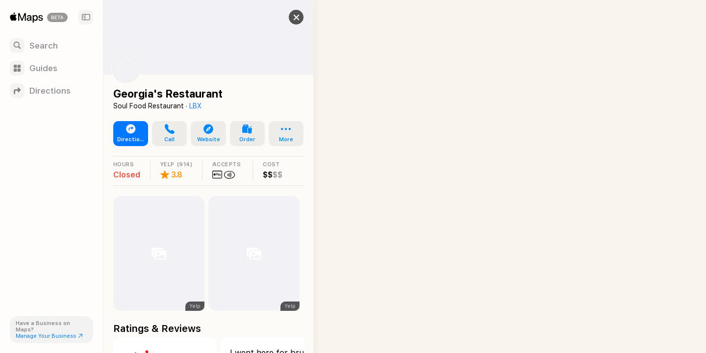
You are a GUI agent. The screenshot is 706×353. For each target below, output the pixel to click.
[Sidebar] (85, 17)
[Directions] (51, 90)
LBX (195, 106)
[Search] (51, 45)
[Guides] (51, 68)
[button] (292, 17)
